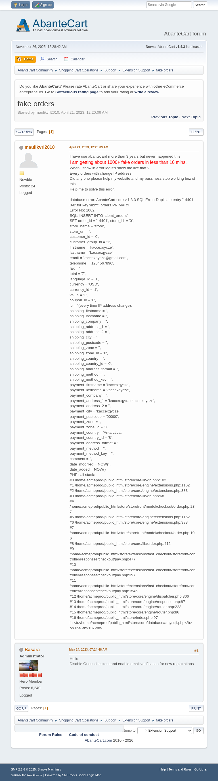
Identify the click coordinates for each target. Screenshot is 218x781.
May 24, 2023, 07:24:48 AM (88, 649)
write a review (147, 92)
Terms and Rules (180, 769)
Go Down (24, 132)
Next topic (190, 117)
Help (163, 769)
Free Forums (35, 775)
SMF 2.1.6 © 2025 (23, 769)
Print (196, 132)
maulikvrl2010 (40, 147)
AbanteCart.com (98, 740)
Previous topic (164, 117)
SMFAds (16, 775)
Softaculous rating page (76, 92)
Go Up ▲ (200, 769)
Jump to (129, 731)
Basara (32, 649)
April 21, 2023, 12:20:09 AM (88, 147)
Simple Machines (49, 769)
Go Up (21, 708)
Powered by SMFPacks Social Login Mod (73, 775)
